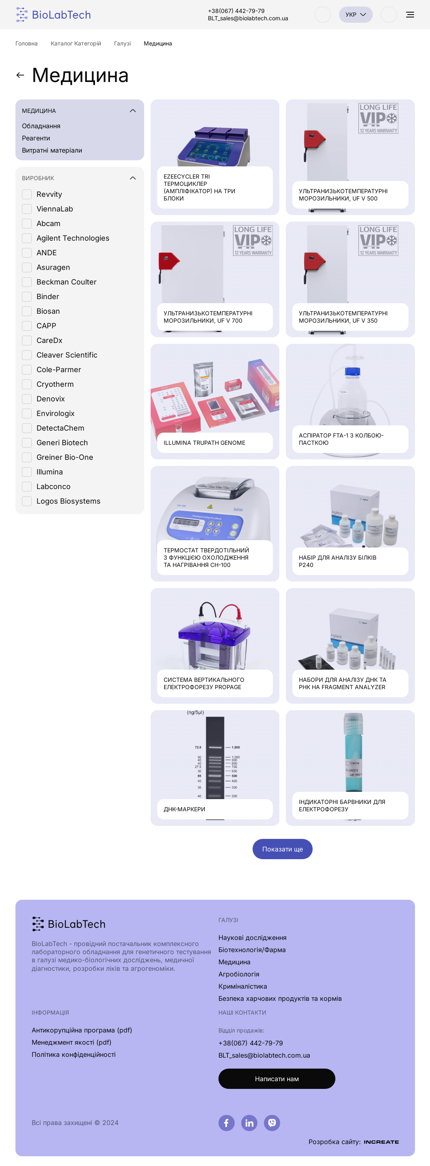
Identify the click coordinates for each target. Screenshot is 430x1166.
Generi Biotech (62, 442)
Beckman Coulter (67, 282)
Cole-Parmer (59, 369)
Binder (48, 296)
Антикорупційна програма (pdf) (82, 1030)
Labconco (54, 486)
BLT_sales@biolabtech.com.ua (248, 18)
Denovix (51, 398)
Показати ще (282, 849)
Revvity (49, 194)
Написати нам (277, 1079)
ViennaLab (55, 209)
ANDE (47, 252)
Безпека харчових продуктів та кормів (280, 998)
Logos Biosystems (69, 501)
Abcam (49, 223)
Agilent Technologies (73, 238)
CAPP (46, 325)
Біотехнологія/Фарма (252, 949)
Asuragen (53, 267)
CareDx (50, 340)
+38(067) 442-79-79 (236, 11)
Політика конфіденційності (74, 1054)
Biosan (48, 311)
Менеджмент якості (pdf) (72, 1042)
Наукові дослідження (252, 937)
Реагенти (36, 138)
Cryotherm (55, 384)
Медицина (72, 75)
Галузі (228, 919)
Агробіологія (238, 974)
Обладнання (41, 125)
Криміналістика (242, 986)
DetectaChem (60, 428)
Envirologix (56, 413)
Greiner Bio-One (65, 457)
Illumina (50, 472)
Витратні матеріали (52, 150)
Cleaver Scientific (67, 355)
